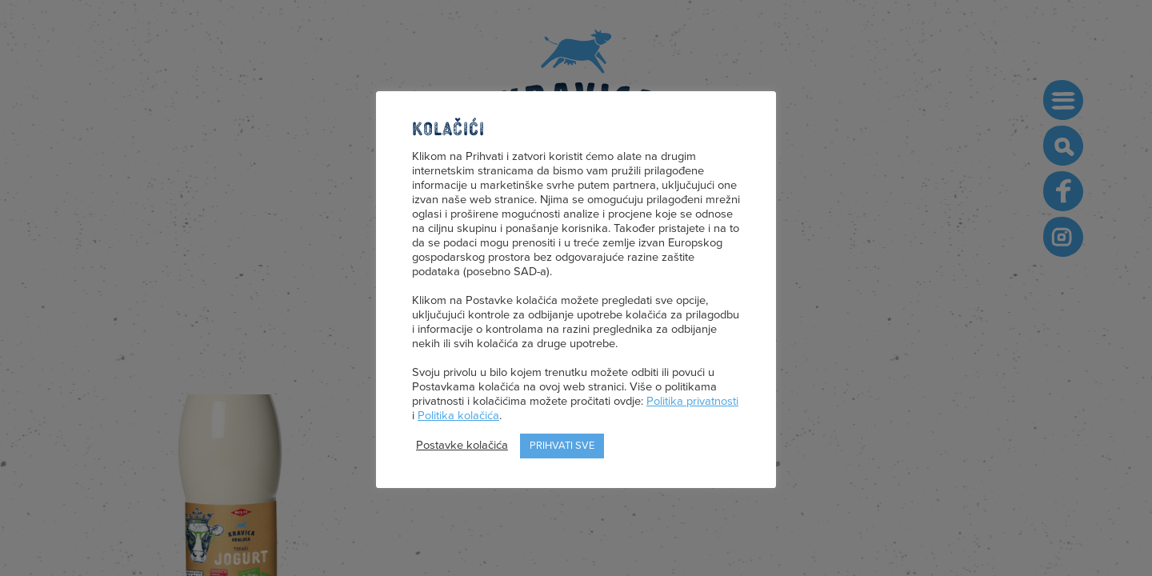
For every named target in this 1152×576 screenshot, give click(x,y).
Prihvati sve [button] (562, 445)
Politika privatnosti (692, 401)
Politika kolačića (458, 415)
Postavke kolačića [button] (462, 445)
